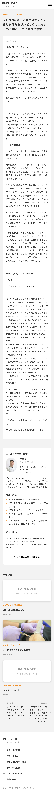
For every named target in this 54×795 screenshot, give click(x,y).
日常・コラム (12, 756)
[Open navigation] (50, 4)
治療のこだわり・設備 (16, 761)
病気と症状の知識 (14, 773)
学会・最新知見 (13, 750)
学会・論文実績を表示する (27, 557)
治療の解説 (11, 779)
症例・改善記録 (13, 767)
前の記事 (16, 711)
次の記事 (38, 712)
